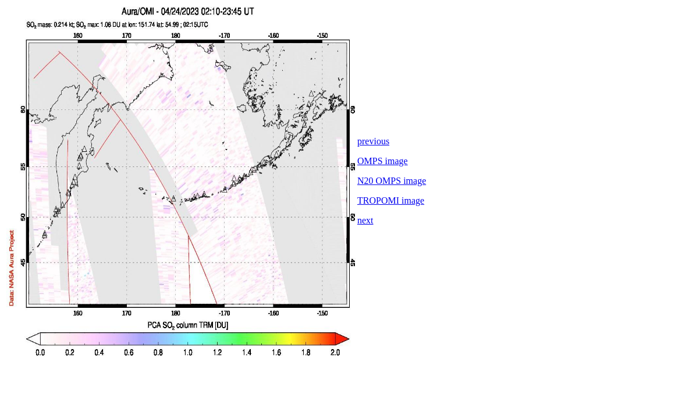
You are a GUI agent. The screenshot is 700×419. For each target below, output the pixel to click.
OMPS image (382, 161)
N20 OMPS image (391, 181)
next (365, 220)
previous (373, 141)
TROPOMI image (390, 200)
